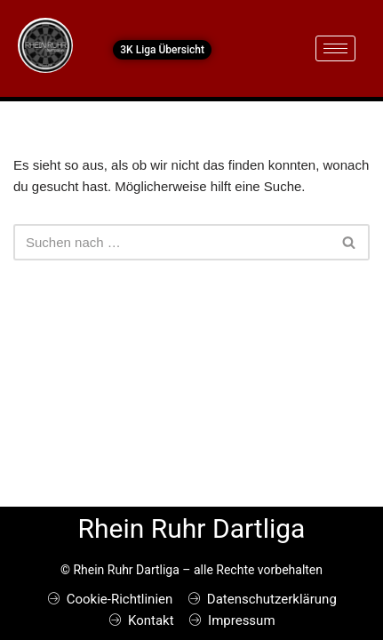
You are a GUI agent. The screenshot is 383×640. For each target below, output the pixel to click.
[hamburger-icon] (335, 48)
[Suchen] (171, 242)
